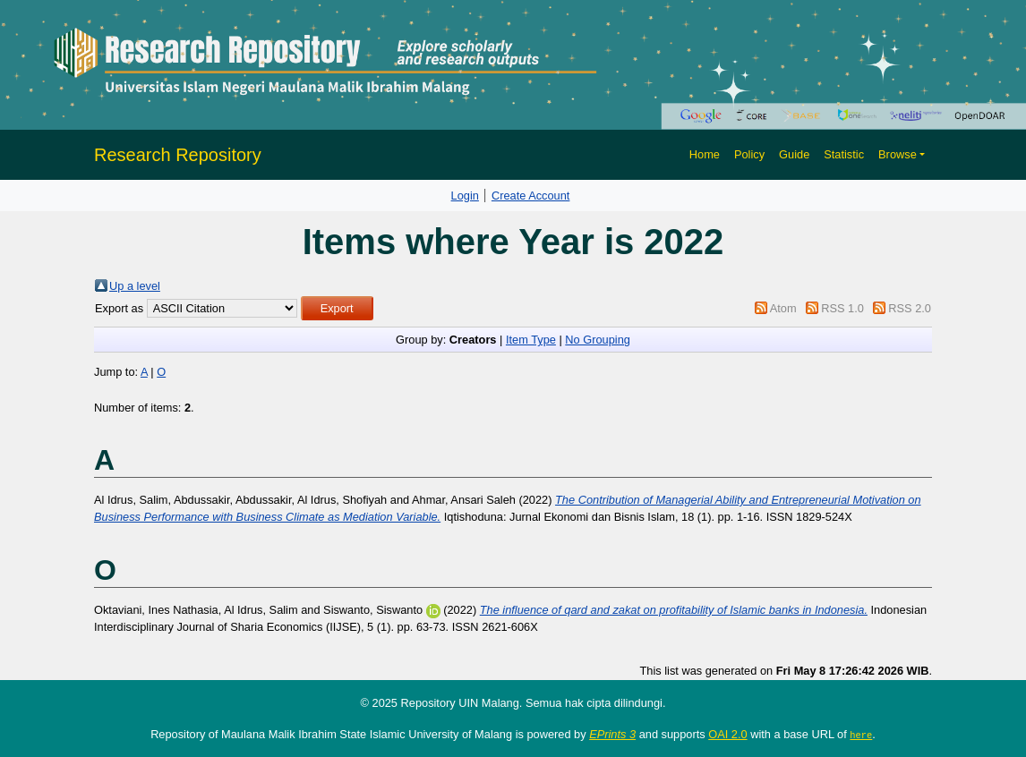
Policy (749, 154)
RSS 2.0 (909, 308)
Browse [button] (897, 154)
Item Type (531, 339)
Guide (794, 154)
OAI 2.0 (727, 734)
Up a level (134, 286)
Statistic (844, 154)
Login (465, 195)
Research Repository (177, 155)
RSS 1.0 (842, 308)
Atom (783, 308)
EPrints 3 (612, 734)
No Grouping (597, 339)
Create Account (531, 195)
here (861, 734)
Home (704, 154)
